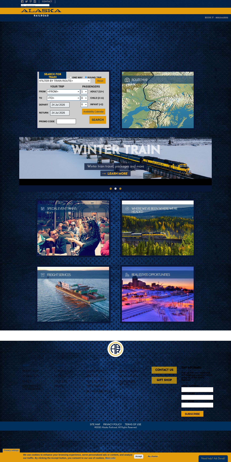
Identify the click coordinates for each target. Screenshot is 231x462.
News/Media (128, 376)
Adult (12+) (97, 91)
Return (43, 112)
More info (110, 458)
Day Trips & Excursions (31, 388)
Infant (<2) (96, 104)
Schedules (30, 376)
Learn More (117, 173)
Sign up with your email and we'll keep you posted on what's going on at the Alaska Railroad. (196, 376)
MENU (227, 10)
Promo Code (47, 121)
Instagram (35, 1)
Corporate (63, 371)
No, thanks (153, 456)
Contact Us (164, 370)
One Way (77, 77)
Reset (100, 81)
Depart (43, 104)
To (40, 98)
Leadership (95, 371)
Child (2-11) (97, 98)
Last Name (187, 401)
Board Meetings (99, 391)
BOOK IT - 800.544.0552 (216, 18)
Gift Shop (164, 380)
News (59, 386)
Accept (138, 456)
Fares (26, 381)
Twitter (27, 1)
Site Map (95, 424)
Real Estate (95, 381)
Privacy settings (11, 450)
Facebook (23, 1)
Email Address (190, 385)
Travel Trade (129, 371)
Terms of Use (133, 424)
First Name (188, 393)
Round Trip (95, 77)
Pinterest (31, 1)
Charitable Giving (127, 383)
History (60, 376)
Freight (92, 376)
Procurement (97, 386)
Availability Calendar (93, 111)
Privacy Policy (112, 424)
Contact (47, 2)
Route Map (30, 371)
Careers (61, 381)
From (42, 91)
